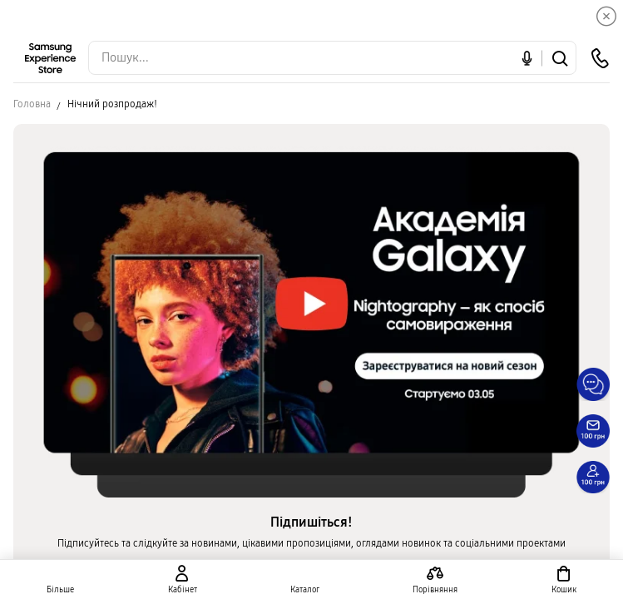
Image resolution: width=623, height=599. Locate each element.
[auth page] (182, 579)
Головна (32, 104)
